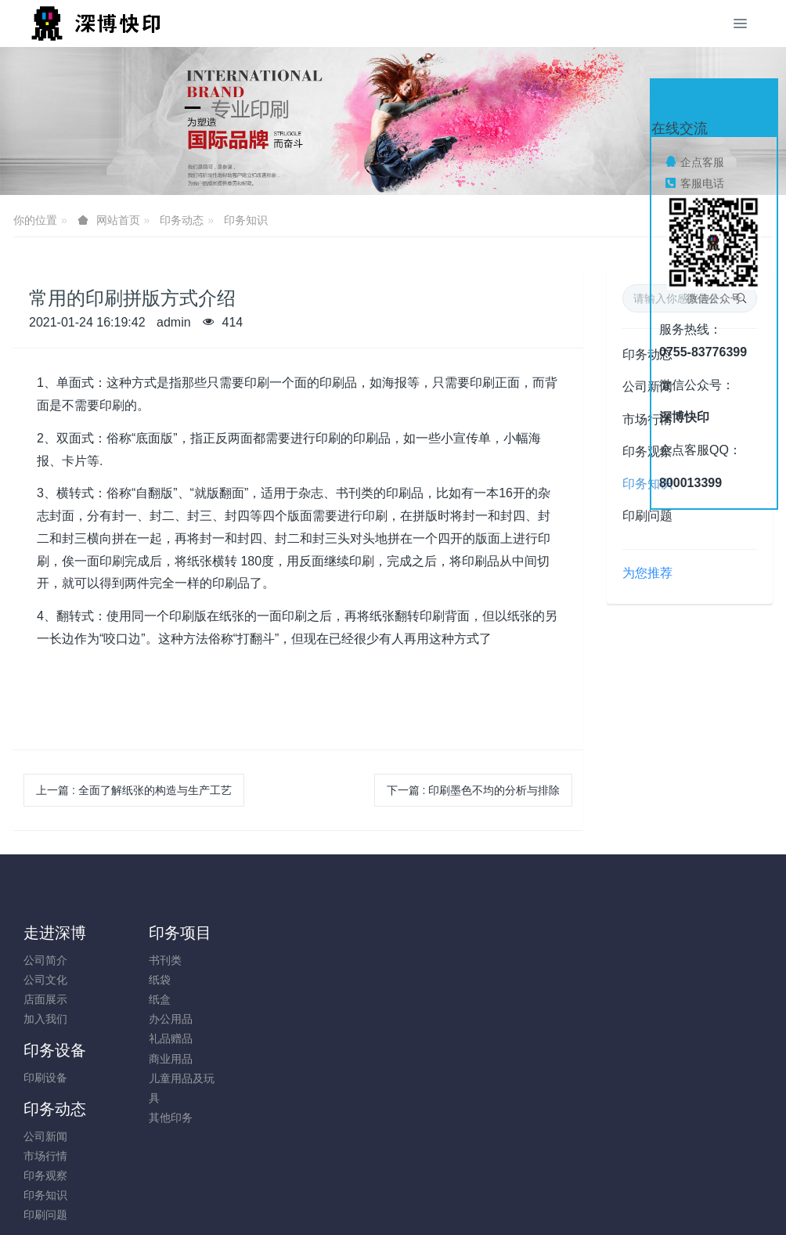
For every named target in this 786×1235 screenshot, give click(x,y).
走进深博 (54, 932)
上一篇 (134, 790)
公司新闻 (330, 960)
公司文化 (45, 979)
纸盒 (129, 999)
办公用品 (140, 1019)
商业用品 (140, 1059)
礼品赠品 (140, 1038)
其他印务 (140, 1117)
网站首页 (118, 220)
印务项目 (149, 932)
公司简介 (45, 960)
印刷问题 (647, 515)
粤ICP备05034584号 (393, 1181)
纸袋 (129, 979)
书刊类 (134, 960)
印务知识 (246, 220)
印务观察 (330, 999)
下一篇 (474, 790)
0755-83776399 (659, 968)
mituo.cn (486, 1201)
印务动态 (182, 220)
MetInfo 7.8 (367, 1201)
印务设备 (245, 932)
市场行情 (330, 979)
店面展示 (45, 999)
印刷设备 (236, 960)
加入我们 (45, 1019)
